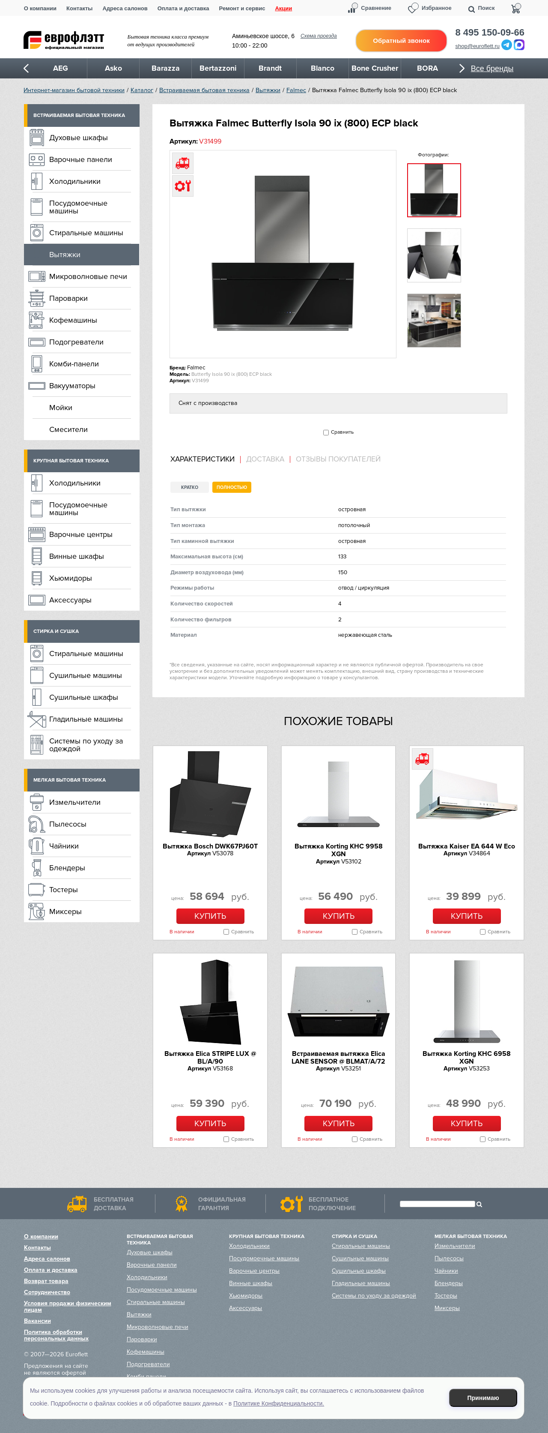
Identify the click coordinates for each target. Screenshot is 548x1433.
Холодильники (75, 181)
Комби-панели (74, 364)
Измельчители (75, 802)
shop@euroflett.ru (478, 46)
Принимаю (483, 1397)
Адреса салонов (124, 8)
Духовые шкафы (78, 137)
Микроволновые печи (88, 276)
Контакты (79, 8)
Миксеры (65, 911)
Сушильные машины (85, 675)
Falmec (296, 90)
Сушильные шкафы (83, 697)
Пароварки (68, 298)
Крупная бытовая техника (71, 461)
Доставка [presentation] (265, 459)
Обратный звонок (401, 40)
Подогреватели (76, 342)
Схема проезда (319, 36)
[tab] (205, 459)
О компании (40, 8)
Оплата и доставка (183, 8)
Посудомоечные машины (78, 207)
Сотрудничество (47, 1292)
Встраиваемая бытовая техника (204, 90)
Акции (283, 8)
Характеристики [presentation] (202, 459)
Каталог (142, 90)
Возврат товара (46, 1281)
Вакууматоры (72, 385)
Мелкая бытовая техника (69, 780)
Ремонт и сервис (242, 8)
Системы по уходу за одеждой (86, 744)
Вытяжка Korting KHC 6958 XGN (467, 1057)
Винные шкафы (76, 556)
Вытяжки (268, 90)
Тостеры (63, 889)
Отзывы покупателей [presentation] (338, 459)
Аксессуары (70, 600)
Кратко (189, 487)
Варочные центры (81, 534)
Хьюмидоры (70, 578)
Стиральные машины (86, 232)
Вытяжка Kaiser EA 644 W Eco (466, 846)
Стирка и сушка (56, 631)
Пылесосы (67, 824)
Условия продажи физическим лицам (67, 1306)
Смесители (68, 429)
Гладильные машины (86, 719)
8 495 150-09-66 (490, 32)
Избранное (437, 8)
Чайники (64, 846)
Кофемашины (73, 320)
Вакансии (37, 1321)
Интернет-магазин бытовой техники (74, 90)
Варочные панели (80, 159)
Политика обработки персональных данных (56, 1335)
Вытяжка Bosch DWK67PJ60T (210, 846)
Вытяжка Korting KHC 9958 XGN (339, 850)
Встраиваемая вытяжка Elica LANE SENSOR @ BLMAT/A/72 (338, 1057)
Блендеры (67, 867)
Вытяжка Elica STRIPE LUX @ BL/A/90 (210, 1057)
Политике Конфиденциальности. (278, 1403)
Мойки (60, 407)
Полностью (232, 487)
